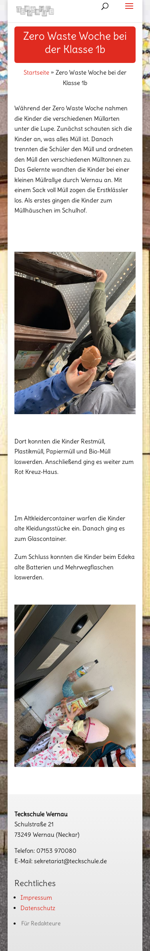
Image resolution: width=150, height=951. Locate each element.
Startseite (36, 72)
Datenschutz (37, 908)
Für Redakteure (41, 923)
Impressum (36, 897)
